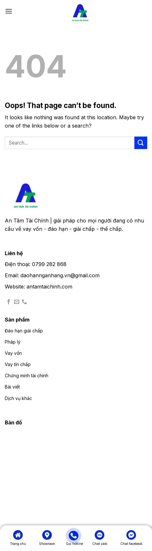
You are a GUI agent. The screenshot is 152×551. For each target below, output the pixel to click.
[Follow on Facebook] (8, 302)
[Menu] (8, 11)
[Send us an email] (16, 302)
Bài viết (12, 386)
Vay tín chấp (18, 364)
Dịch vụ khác (18, 398)
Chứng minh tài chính (26, 375)
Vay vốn (13, 353)
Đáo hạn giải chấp (24, 330)
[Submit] (140, 143)
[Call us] (24, 302)
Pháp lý (12, 342)
